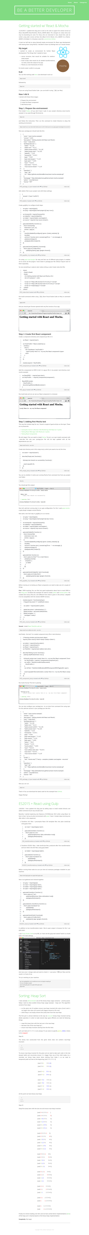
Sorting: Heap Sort (32, 995)
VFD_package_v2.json (26, 779)
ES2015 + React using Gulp (38, 803)
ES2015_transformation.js (30, 865)
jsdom (54, 592)
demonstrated (32, 1001)
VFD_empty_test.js (25, 470)
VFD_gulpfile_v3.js (25, 581)
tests (68, 1214)
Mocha (44, 437)
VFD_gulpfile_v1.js (25, 255)
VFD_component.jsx (26, 366)
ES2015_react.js (24, 924)
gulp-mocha (65, 508)
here (36, 74)
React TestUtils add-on (34, 626)
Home (70, 2)
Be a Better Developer (44, 10)
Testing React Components (29, 434)
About (76, 2)
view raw (66, 186)
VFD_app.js (23, 390)
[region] (44, 159)
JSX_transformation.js (28, 841)
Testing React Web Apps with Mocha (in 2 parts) (35, 432)
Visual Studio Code (27, 933)
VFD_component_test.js (27, 678)
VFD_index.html (24, 292)
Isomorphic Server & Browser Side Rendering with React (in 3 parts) (41, 430)
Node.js (28, 111)
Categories (83, 2)
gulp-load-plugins (30, 259)
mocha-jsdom (64, 592)
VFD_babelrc (23, 201)
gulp (47, 816)
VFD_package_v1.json (26, 186)
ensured (50, 1016)
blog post (24, 592)
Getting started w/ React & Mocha (43, 25)
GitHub (45, 186)
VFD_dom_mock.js (25, 622)
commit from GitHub (49, 39)
